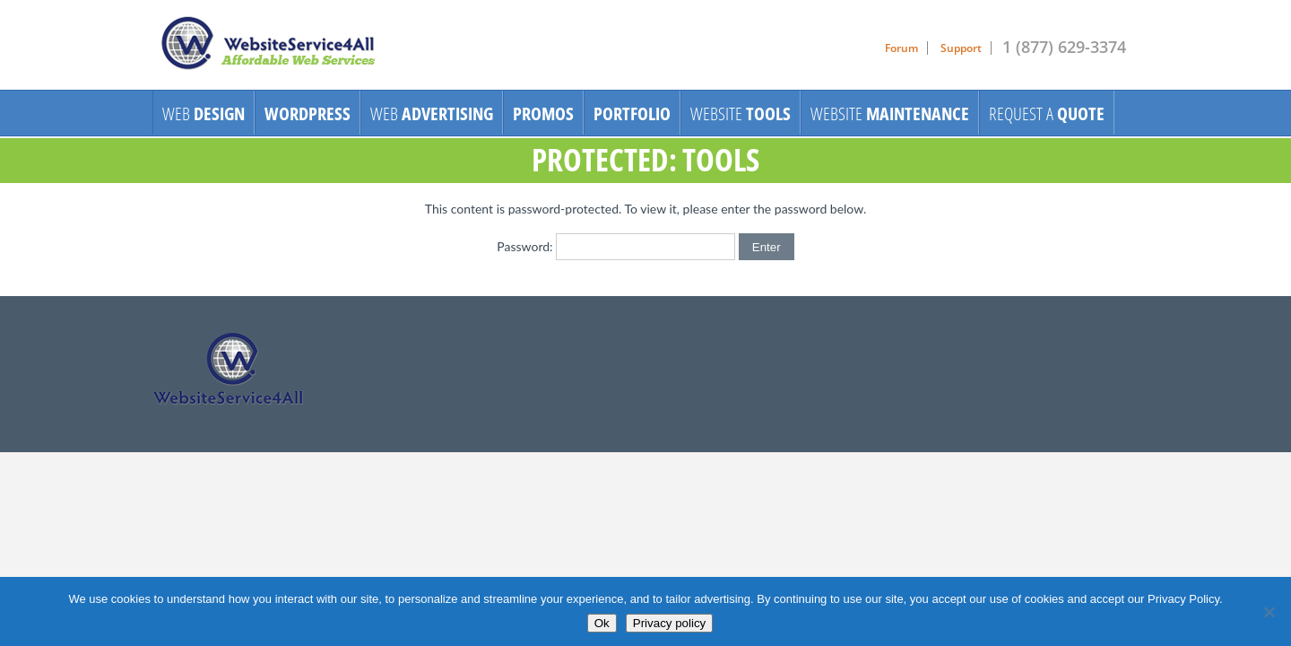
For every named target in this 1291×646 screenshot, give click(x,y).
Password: (616, 246)
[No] (1269, 612)
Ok (602, 623)
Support (961, 48)
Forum (901, 48)
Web (203, 113)
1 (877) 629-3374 (1064, 46)
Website (740, 113)
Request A (1047, 113)
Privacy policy (669, 623)
